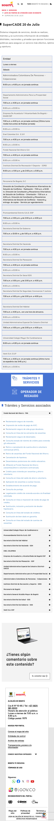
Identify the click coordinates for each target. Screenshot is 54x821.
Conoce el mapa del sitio (18, 731)
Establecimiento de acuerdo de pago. (21, 485)
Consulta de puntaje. (14, 489)
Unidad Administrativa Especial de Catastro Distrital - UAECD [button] (27, 568)
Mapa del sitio (12, 812)
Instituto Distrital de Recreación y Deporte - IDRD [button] (27, 584)
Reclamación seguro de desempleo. (21, 437)
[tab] (27, 413)
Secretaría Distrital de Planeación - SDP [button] (27, 561)
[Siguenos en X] (23, 781)
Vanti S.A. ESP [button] (27, 610)
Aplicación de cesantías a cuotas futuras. (23, 482)
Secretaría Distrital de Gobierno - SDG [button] (27, 605)
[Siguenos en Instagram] (28, 781)
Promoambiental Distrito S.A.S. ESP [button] (27, 535)
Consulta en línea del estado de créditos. (23, 512)
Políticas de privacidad (25, 812)
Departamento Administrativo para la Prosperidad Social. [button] (27, 574)
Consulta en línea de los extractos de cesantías (26, 433)
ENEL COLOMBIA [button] (27, 551)
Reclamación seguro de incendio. (20, 421)
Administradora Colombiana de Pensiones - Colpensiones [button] (27, 579)
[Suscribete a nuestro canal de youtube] (32, 781)
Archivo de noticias (16, 740)
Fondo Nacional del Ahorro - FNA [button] (27, 413)
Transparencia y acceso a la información (19, 746)
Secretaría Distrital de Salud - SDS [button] (27, 600)
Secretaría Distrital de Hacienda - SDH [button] (27, 546)
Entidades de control (16, 736)
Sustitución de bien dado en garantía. (21, 516)
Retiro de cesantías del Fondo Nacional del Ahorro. (27, 453)
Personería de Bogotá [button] (27, 589)
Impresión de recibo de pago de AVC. (21, 425)
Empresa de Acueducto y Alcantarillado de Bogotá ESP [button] (27, 556)
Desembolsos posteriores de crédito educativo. (26, 461)
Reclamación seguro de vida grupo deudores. (25, 429)
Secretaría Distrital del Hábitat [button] (27, 541)
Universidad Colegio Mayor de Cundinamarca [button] (27, 530)
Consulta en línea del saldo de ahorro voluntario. (26, 478)
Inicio (4, 10)
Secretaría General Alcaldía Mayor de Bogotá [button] (27, 594)
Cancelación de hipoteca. (16, 457)
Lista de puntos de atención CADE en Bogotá (22, 13)
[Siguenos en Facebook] (14, 781)
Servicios (13, 10)
